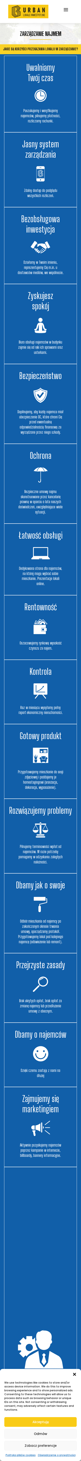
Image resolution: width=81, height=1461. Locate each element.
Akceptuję (40, 1422)
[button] (74, 1374)
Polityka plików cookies (21, 1455)
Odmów (40, 1434)
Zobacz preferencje (41, 1445)
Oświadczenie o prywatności (57, 1455)
